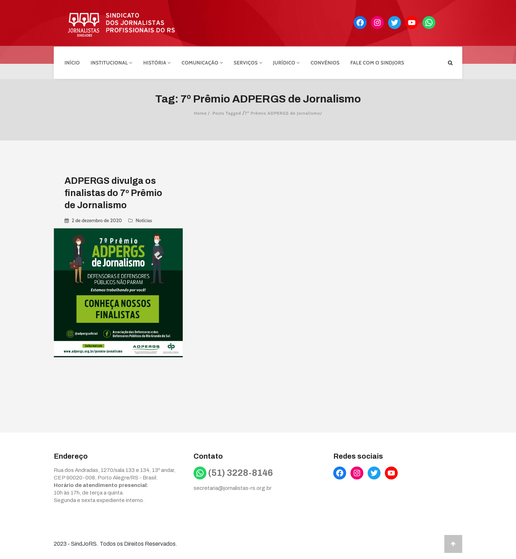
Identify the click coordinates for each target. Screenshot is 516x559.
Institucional (112, 62)
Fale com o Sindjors (377, 62)
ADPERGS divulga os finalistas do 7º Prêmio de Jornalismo (113, 192)
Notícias (143, 219)
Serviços (248, 62)
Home (200, 112)
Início (72, 62)
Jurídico (286, 62)
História (157, 62)
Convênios (325, 62)
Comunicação (202, 62)
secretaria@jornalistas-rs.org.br (233, 487)
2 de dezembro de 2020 (97, 219)
